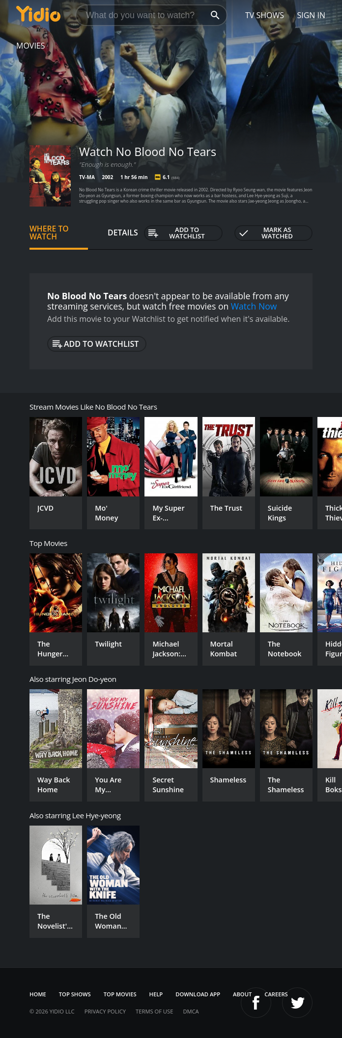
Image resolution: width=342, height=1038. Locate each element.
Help (156, 994)
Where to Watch (49, 232)
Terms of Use (154, 1011)
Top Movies (120, 994)
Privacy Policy (105, 1011)
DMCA (191, 1011)
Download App (197, 994)
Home (37, 994)
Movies (30, 45)
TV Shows (264, 15)
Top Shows (75, 994)
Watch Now (254, 306)
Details (123, 232)
